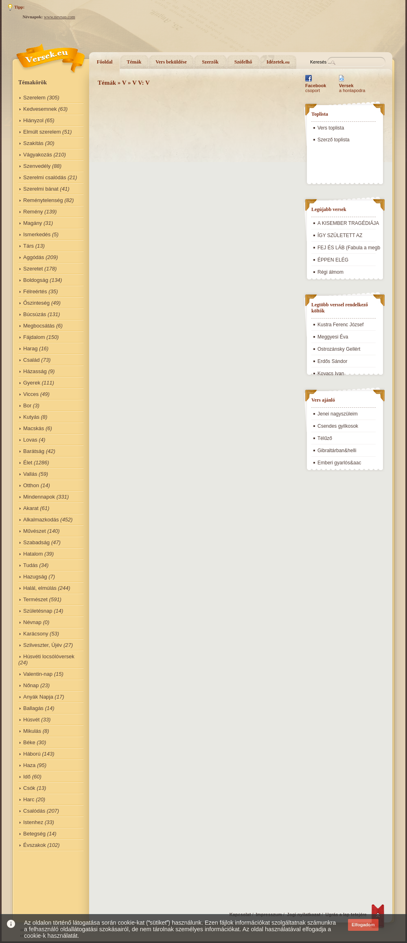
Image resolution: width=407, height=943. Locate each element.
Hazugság (35, 577)
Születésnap (38, 611)
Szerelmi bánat (41, 189)
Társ (28, 246)
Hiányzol (33, 120)
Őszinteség (36, 303)
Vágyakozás (37, 155)
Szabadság (36, 542)
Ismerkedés (36, 234)
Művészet (34, 531)
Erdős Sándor (332, 361)
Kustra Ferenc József (340, 325)
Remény (33, 212)
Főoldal (105, 62)
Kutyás (31, 417)
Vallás (30, 474)
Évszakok (34, 845)
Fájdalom (34, 337)
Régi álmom (330, 272)
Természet (35, 599)
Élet (27, 462)
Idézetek (278, 62)
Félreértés (35, 291)
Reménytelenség (43, 200)
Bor (27, 405)
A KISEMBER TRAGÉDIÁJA (348, 223)
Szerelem (34, 98)
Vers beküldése (171, 62)
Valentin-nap (38, 674)
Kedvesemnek (40, 109)
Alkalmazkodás (41, 520)
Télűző (324, 438)
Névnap (32, 622)
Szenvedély (36, 166)
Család (31, 360)
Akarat (31, 508)
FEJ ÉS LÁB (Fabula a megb (348, 248)
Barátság (33, 451)
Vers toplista (330, 128)
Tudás (30, 565)
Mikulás (32, 731)
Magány (32, 223)
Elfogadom (363, 924)
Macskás (33, 428)
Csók (29, 788)
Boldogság (35, 280)
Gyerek (31, 383)
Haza (29, 765)
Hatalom (33, 554)
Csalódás (34, 811)
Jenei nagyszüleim (337, 414)
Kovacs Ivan (330, 373)
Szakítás (33, 143)
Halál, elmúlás (40, 588)
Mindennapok (39, 497)
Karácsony (35, 634)
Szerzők (210, 62)
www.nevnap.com (59, 17)
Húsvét (31, 720)
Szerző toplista (333, 140)
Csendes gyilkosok (337, 426)
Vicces (31, 394)
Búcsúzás (34, 314)
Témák (134, 62)
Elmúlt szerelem (42, 132)
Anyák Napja (38, 697)
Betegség (34, 834)
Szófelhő (243, 62)
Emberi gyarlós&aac (339, 463)
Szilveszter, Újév (42, 645)
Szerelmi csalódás (44, 177)
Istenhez (33, 822)
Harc (28, 799)
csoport (315, 88)
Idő (27, 777)
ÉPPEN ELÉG (332, 260)
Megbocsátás (39, 326)
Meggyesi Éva (332, 337)
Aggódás (33, 257)
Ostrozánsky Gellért (338, 349)
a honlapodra (352, 88)
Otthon (31, 485)
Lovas (30, 440)
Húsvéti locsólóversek (48, 656)
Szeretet (33, 269)
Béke (29, 742)
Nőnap (31, 685)
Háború (32, 754)
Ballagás (33, 708)
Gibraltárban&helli (336, 450)
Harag (30, 348)
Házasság (35, 371)
